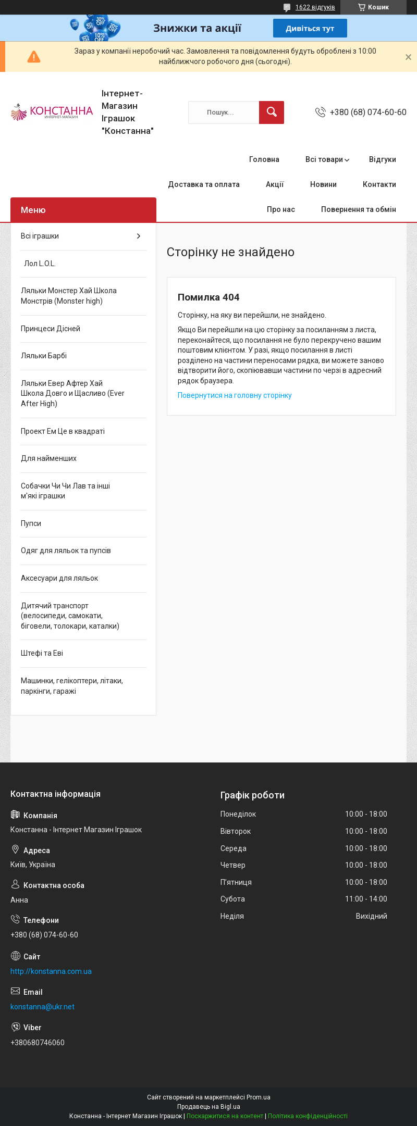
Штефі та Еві (42, 653)
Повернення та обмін (358, 209)
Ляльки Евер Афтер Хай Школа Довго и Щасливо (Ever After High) (73, 393)
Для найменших (49, 458)
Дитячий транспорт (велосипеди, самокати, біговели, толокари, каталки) (70, 616)
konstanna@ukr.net (42, 1007)
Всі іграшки (40, 236)
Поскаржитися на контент (225, 1116)
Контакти (379, 184)
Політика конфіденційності (308, 1116)
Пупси (31, 523)
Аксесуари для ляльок (59, 578)
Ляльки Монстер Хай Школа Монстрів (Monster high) (69, 295)
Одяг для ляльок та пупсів (66, 550)
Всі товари (324, 159)
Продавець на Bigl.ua (208, 1106)
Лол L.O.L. (38, 263)
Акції (275, 184)
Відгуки (382, 159)
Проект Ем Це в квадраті (63, 431)
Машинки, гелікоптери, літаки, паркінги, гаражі (72, 686)
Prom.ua (259, 1097)
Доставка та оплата (204, 184)
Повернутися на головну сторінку (235, 395)
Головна (264, 159)
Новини (323, 184)
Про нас (281, 209)
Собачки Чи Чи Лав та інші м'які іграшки (65, 491)
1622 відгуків (315, 7)
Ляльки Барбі (44, 356)
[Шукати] (271, 112)
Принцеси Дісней (50, 328)
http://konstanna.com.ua (51, 971)
